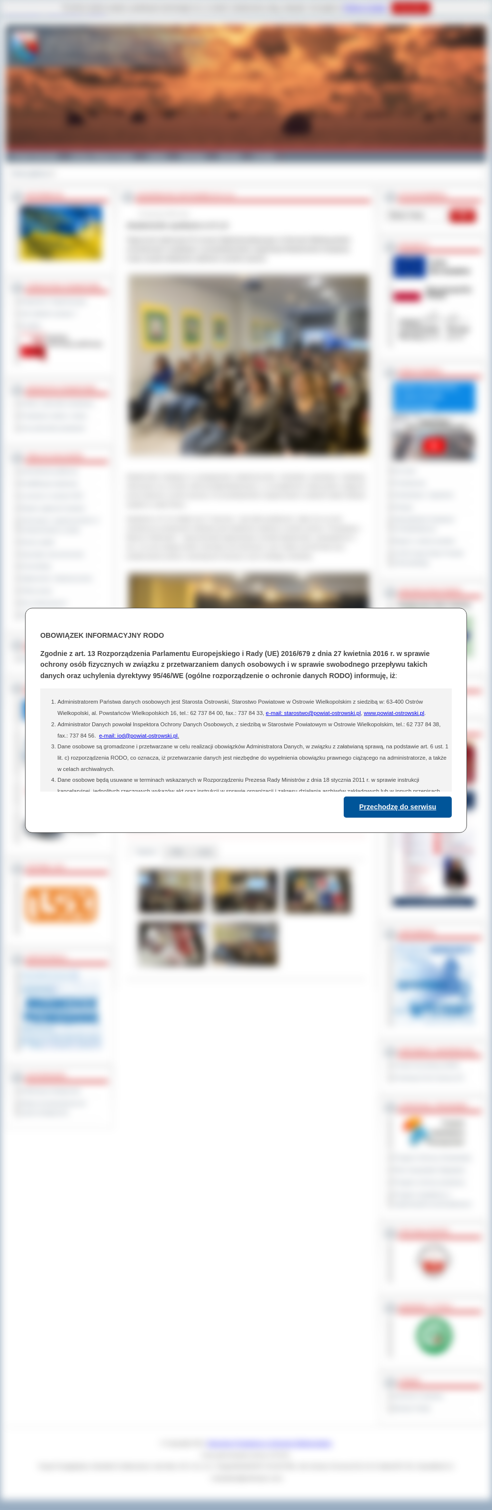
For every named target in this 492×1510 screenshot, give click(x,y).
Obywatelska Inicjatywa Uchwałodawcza (424, 524)
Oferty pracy (36, 590)
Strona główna (30, 173)
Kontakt (264, 156)
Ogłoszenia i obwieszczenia (56, 578)
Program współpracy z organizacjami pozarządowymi (432, 1199)
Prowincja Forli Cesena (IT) (429, 1077)
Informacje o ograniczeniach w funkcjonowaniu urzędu (60, 525)
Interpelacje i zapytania (423, 494)
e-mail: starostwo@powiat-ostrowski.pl (313, 713)
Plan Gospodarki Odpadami (429, 1170)
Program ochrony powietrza (429, 1182)
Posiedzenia (409, 483)
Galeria (156, 156)
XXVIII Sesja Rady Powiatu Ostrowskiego (429, 558)
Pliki (177, 851)
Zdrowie (229, 156)
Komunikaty (36, 566)
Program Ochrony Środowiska (432, 1157)
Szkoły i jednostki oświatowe (57, 403)
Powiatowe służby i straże (54, 415)
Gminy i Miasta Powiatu (102, 156)
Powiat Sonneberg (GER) (426, 1065)
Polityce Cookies (365, 7)
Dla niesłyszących (44, 602)
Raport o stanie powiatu (424, 541)
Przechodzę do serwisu (398, 807)
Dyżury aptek (38, 542)
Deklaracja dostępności (51, 1090)
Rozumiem (411, 7)
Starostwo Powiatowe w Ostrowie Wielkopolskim (269, 1443)
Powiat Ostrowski (34, 156)
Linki (204, 851)
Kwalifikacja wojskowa (49, 483)
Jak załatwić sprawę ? (49, 313)
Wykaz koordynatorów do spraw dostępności (53, 1108)
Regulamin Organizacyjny (54, 301)
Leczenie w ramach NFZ (52, 495)
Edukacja (193, 156)
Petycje (403, 507)
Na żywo (405, 470)
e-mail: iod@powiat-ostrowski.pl (138, 736)
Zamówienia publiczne (49, 471)
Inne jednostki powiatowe (53, 428)
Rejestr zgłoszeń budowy (53, 508)
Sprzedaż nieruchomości (52, 554)
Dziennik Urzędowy (418, 1396)
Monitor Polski (412, 1408)
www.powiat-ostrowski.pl (394, 713)
